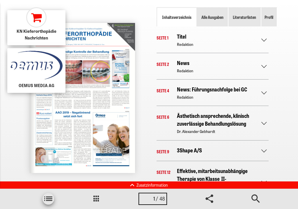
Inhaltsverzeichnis (176, 17)
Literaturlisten (244, 17)
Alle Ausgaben (212, 17)
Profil (269, 17)
